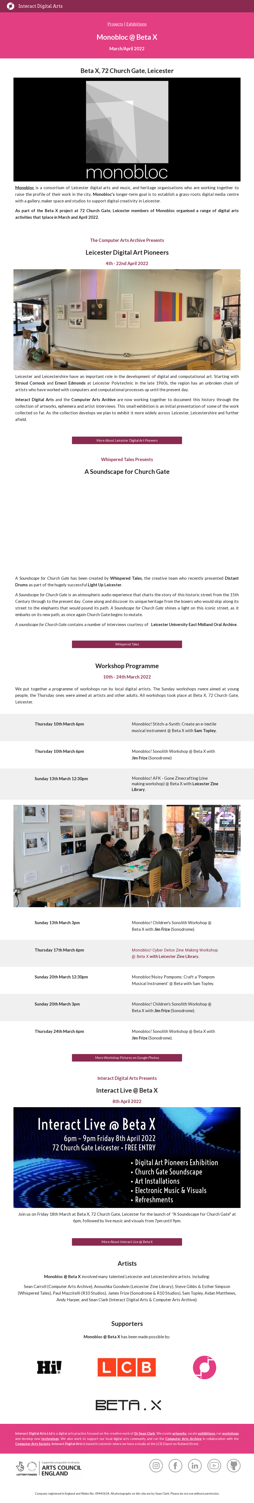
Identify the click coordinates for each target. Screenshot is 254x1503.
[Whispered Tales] (127, 644)
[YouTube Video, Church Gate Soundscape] (127, 525)
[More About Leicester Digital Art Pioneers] (127, 440)
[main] (127, 35)
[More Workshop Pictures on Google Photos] (127, 1058)
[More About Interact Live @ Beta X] (127, 1242)
